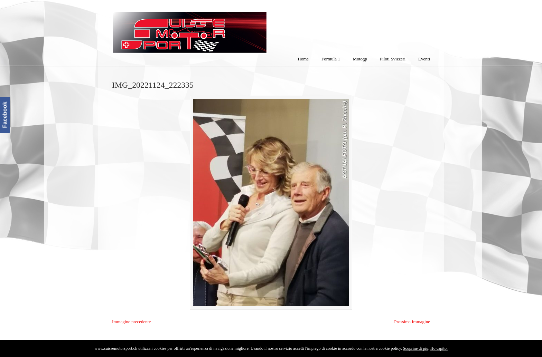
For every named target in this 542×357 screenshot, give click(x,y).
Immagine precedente (131, 321)
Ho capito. (439, 348)
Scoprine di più (415, 348)
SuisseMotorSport (219, 28)
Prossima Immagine (412, 321)
